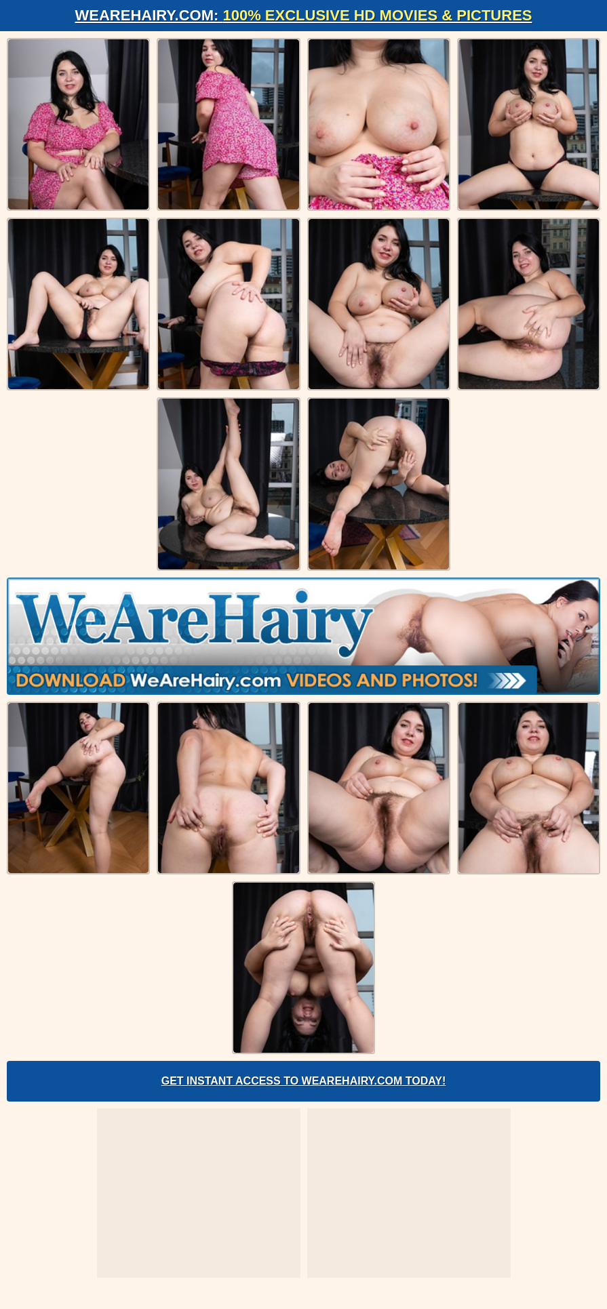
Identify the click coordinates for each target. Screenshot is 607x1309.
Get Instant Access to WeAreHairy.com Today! (303, 1081)
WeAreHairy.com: (303, 15)
